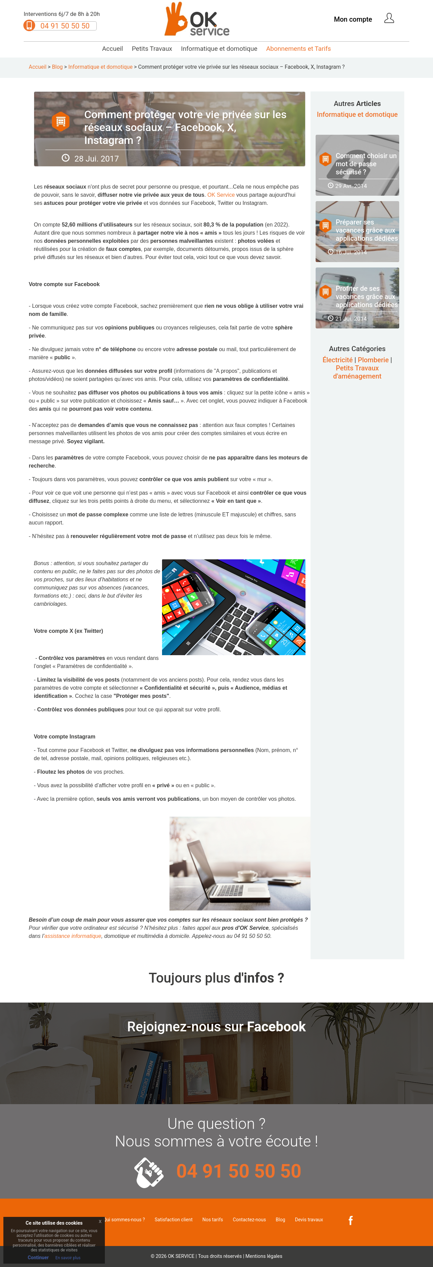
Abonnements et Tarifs (298, 48)
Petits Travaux (152, 48)
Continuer (38, 1257)
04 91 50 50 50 (64, 26)
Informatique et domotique (219, 48)
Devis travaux (309, 1219)
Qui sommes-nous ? (124, 1219)
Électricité (337, 360)
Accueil (112, 48)
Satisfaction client (173, 1219)
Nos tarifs (212, 1219)
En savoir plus (68, 1257)
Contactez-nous (249, 1219)
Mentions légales (263, 1256)
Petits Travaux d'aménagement (357, 372)
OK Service (221, 195)
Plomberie (373, 360)
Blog (57, 67)
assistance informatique (72, 936)
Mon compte (353, 19)
